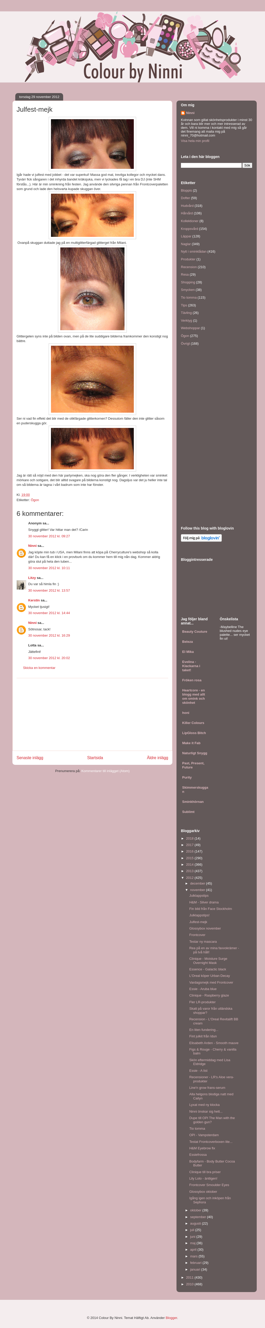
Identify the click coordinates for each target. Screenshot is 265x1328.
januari (195, 1269)
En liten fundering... (203, 1030)
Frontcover (197, 935)
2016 (190, 851)
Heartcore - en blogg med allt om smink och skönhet (193, 696)
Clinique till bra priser (204, 1172)
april (193, 1249)
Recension (189, 267)
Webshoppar (190, 328)
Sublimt (188, 812)
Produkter (188, 259)
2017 (190, 845)
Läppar (186, 236)
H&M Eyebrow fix (202, 1148)
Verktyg (186, 320)
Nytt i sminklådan (194, 251)
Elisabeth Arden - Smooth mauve (213, 1043)
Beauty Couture (194, 631)
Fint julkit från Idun (203, 1036)
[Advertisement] (92, 714)
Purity (187, 777)
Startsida (95, 758)
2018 (190, 838)
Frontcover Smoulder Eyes (209, 1185)
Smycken (188, 290)
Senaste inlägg (30, 758)
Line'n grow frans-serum (207, 1088)
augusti (196, 1223)
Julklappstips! (199, 915)
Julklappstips (198, 895)
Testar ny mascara (203, 942)
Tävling (186, 313)
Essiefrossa (198, 1155)
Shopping (188, 282)
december (198, 883)
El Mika (188, 652)
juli (192, 1230)
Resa (185, 274)
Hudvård (187, 206)
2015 (190, 858)
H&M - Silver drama (203, 902)
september (198, 1217)
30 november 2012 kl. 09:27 (49, 536)
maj (193, 1243)
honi (185, 713)
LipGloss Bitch (194, 733)
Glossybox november (205, 928)
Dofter (185, 198)
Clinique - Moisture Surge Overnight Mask (208, 961)
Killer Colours (193, 723)
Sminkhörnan (193, 802)
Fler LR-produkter (202, 1002)
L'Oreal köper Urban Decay (209, 976)
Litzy (32, 578)
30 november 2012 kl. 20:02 (49, 658)
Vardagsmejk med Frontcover (211, 982)
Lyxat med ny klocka (204, 1105)
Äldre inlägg (157, 758)
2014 (190, 864)
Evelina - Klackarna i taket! (191, 666)
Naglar (186, 244)
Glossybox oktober (203, 1192)
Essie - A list (198, 1071)
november (198, 890)
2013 (190, 871)
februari (196, 1263)
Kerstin (34, 600)
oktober (196, 1210)
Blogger (171, 1318)
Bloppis (186, 190)
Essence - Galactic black (207, 969)
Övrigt (185, 343)
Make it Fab (191, 743)
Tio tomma (189, 297)
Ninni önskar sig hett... (206, 1111)
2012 (190, 878)
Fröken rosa (191, 680)
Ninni (32, 546)
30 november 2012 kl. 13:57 (49, 590)
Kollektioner (189, 221)
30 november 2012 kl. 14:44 (49, 613)
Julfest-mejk (198, 922)
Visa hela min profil (195, 141)
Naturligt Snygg (194, 753)
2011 (190, 1277)
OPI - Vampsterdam (204, 1135)
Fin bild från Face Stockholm (210, 909)
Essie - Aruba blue (203, 989)
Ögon (35, 500)
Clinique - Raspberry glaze (209, 995)
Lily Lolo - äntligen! (203, 1178)
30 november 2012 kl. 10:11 (49, 568)
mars (194, 1256)
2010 (190, 1284)
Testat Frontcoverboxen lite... (210, 1142)
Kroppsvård (189, 229)
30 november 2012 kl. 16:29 (49, 635)
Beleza (187, 642)
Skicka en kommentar (39, 668)
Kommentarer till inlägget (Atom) (105, 771)
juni (193, 1237)
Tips (184, 305)
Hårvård (187, 213)
